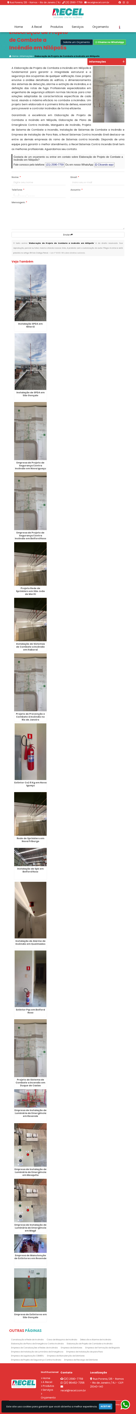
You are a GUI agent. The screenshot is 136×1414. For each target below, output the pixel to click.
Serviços (78, 27)
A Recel (37, 27)
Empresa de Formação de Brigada (102, 1347)
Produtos (57, 27)
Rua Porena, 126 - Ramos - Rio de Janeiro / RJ (35, 2)
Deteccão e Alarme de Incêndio (95, 1339)
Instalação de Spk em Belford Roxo (30, 870)
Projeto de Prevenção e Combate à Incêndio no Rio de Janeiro (30, 716)
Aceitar (106, 1406)
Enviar (68, 234)
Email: (74, 177)
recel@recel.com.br (98, 2)
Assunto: (76, 189)
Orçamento (100, 27)
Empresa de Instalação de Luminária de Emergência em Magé (30, 1227)
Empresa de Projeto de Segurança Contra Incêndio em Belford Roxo (30, 535)
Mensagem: (19, 202)
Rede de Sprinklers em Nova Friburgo (30, 840)
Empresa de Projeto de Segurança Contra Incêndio (36, 1359)
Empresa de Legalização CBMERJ (27, 1355)
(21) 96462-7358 (74, 1383)
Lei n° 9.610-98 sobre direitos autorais (68, 253)
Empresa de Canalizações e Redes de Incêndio (34, 1347)
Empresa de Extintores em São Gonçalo (30, 1316)
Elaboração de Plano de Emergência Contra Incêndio (37, 1343)
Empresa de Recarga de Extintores (81, 1359)
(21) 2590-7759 (73, 2)
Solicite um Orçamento (76, 42)
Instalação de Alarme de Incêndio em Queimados (30, 942)
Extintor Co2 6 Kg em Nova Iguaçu (30, 784)
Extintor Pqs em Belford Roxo (30, 1011)
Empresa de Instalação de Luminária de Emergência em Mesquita (30, 1172)
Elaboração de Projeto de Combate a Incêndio (90, 1343)
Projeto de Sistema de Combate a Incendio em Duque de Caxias (30, 1082)
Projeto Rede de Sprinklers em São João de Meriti (30, 591)
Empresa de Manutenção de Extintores (66, 1355)
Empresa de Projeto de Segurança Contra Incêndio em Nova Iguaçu (30, 465)
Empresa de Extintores (71, 1347)
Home (18, 27)
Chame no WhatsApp (109, 42)
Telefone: (18, 189)
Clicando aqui (104, 164)
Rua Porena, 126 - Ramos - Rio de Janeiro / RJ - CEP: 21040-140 (107, 1382)
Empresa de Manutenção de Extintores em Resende (30, 1257)
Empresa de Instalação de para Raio (84, 1351)
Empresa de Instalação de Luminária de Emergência (37, 1351)
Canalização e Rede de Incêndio (27, 1339)
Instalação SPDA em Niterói (30, 325)
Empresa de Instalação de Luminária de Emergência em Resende (30, 1113)
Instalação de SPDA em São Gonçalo (30, 394)
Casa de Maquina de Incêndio (62, 1339)
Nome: (16, 177)
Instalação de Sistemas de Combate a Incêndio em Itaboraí (30, 646)
